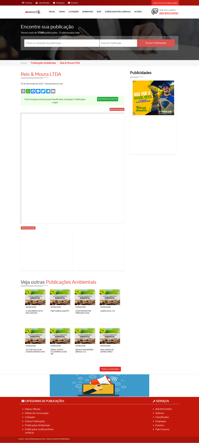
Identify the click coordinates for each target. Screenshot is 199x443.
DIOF (99, 12)
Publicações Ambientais (43, 63)
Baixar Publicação (117, 109)
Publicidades (140, 73)
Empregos (160, 421)
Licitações (74, 12)
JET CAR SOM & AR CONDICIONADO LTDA (35, 350)
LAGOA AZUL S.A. (107, 311)
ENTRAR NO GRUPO (107, 99)
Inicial (52, 12)
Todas (62, 12)
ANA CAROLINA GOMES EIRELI (107, 350)
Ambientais (87, 12)
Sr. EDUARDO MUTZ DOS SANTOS (34, 312)
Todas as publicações (110, 369)
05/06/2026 (56, 307)
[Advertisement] (46, 251)
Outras (138, 12)
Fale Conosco (162, 429)
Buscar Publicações (156, 43)
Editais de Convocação (37, 413)
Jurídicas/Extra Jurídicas (118, 12)
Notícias (159, 413)
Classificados (162, 417)
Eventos (159, 425)
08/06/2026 (31, 307)
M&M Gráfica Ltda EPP (60, 311)
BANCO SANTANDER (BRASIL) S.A (84, 350)
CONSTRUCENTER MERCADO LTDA (83, 312)
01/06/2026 (31, 346)
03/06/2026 (80, 307)
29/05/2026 (105, 346)
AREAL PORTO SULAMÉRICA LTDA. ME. (59, 351)
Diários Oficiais (32, 409)
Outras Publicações (35, 421)
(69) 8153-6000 (163, 409)
